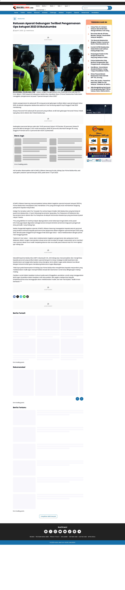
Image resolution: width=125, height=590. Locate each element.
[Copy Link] (27, 296)
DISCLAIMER (64, 537)
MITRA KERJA (91, 537)
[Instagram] (55, 531)
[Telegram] (21, 296)
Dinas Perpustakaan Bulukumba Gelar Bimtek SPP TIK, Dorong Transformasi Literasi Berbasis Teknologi (99, 76)
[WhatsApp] (24, 296)
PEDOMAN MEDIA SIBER (42, 537)
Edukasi (61, 12)
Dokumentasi (41, 10)
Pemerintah (85, 12)
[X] (17, 296)
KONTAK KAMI (83, 537)
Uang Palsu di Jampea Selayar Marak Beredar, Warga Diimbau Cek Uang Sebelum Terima (100, 28)
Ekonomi (37, 12)
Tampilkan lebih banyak (48, 516)
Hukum (29, 12)
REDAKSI (32, 537)
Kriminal (44, 12)
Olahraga (53, 12)
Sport (67, 6)
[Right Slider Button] (81, 399)
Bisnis (52, 6)
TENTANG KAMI (73, 537)
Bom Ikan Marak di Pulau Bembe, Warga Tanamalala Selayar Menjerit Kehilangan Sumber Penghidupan (100, 35)
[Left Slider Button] (77, 399)
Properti (69, 12)
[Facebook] (14, 296)
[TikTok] (69, 531)
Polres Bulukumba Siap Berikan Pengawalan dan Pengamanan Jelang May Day (100, 62)
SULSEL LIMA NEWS (70, 542)
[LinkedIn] (74, 531)
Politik (23, 12)
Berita (45, 6)
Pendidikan (95, 12)
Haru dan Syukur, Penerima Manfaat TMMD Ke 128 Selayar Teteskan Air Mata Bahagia (100, 82)
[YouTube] (60, 531)
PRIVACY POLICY (55, 537)
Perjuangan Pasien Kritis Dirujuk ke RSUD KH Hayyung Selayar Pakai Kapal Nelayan (99, 55)
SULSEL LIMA (57, 542)
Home (38, 6)
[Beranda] (14, 18)
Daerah (76, 12)
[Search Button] (110, 8)
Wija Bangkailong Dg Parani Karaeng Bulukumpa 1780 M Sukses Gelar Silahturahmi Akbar (100, 89)
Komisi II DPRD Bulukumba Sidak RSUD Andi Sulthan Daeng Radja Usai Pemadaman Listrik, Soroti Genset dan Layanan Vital (100, 49)
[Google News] (65, 531)
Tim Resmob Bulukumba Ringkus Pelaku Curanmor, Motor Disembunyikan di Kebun (100, 42)
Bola (60, 6)
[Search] (95, 8)
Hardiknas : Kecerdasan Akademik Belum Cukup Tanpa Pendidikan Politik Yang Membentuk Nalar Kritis (99, 69)
